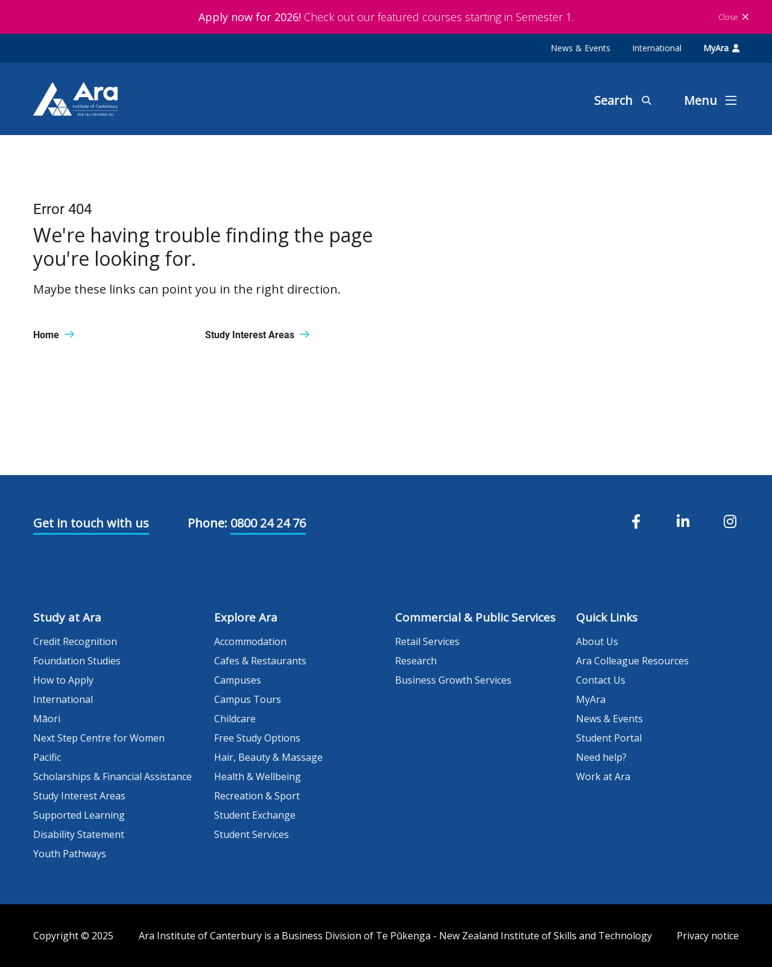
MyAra (721, 48)
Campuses (237, 680)
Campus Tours (247, 699)
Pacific (47, 757)
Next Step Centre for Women (99, 738)
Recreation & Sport (257, 795)
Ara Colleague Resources (632, 660)
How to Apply (63, 680)
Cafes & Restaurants (260, 660)
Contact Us (600, 680)
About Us (597, 641)
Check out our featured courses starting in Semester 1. (386, 17)
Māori (46, 718)
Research (416, 660)
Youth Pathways (69, 853)
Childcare (235, 718)
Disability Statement (78, 834)
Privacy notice (708, 935)
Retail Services (427, 641)
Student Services (251, 834)
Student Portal (609, 738)
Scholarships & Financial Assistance (112, 776)
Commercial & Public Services (475, 617)
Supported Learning (79, 815)
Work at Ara (603, 776)
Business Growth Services (453, 680)
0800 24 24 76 (268, 523)
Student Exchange (255, 815)
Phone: (207, 523)
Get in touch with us (91, 523)
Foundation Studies (77, 660)
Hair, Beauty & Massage (268, 757)
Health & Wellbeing (257, 776)
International (657, 48)
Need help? (601, 757)
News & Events (580, 48)
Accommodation (250, 641)
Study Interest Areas (79, 795)
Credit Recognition (75, 641)
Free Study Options (257, 738)
